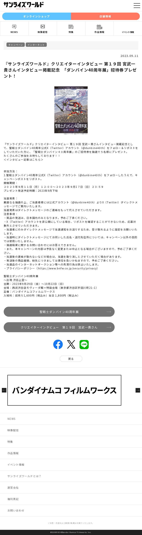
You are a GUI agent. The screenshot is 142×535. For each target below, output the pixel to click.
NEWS (14, 31)
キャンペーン (15, 44)
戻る (71, 358)
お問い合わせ (15, 510)
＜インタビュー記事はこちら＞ (24, 159)
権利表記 (13, 499)
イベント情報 (128, 32)
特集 (71, 31)
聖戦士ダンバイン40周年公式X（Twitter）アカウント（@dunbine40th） (55, 175)
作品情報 (99, 31)
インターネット (36, 44)
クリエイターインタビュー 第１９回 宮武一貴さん (59, 327)
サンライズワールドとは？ (24, 476)
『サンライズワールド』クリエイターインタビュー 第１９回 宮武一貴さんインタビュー (60, 144)
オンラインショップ (36, 16)
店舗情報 (105, 16)
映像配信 (43, 31)
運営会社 (13, 487)
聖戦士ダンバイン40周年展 (59, 311)
